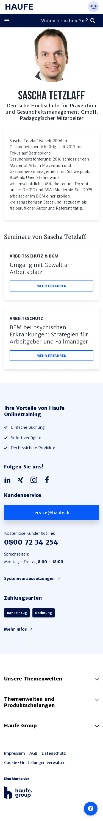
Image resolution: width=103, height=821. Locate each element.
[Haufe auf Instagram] (35, 480)
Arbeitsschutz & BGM (34, 256)
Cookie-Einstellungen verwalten (35, 762)
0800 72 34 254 (31, 542)
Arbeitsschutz (26, 318)
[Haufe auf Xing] (22, 480)
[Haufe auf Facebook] (48, 480)
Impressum (14, 753)
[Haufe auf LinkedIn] (8, 480)
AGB (33, 753)
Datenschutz (54, 753)
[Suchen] (93, 20)
